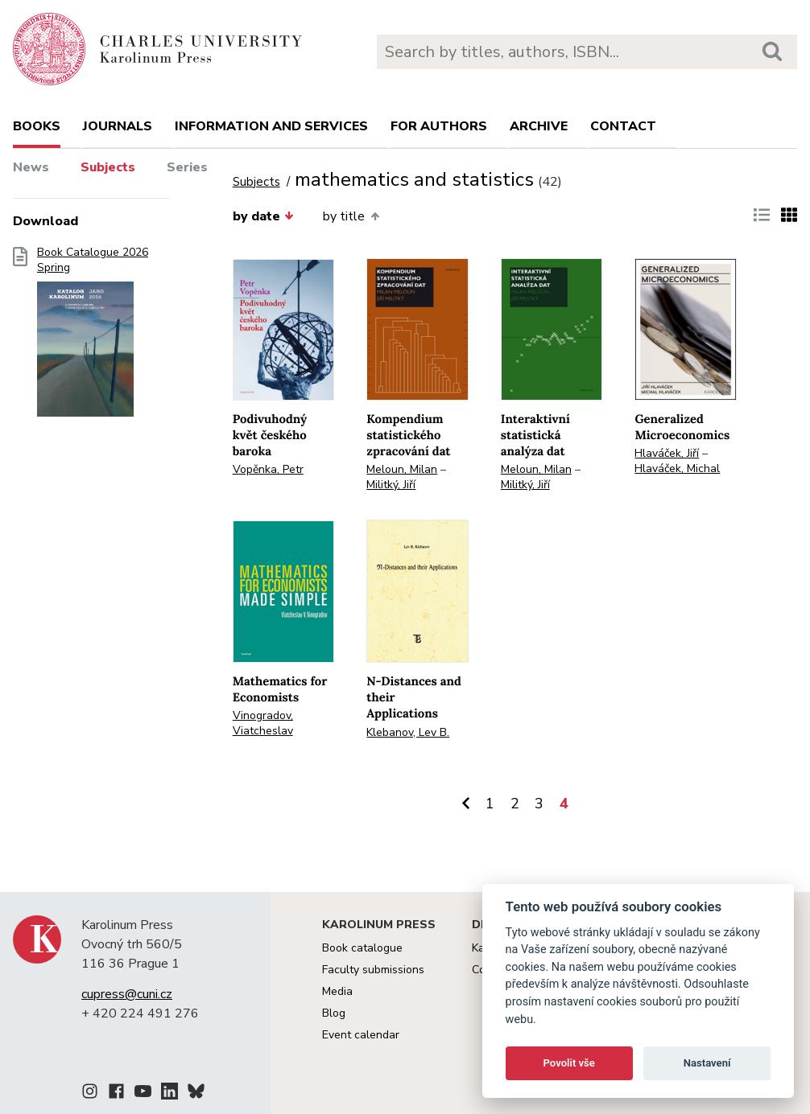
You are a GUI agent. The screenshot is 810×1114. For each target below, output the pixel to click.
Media (337, 991)
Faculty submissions (373, 969)
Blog (333, 1013)
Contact (623, 126)
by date (263, 216)
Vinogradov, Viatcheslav (263, 723)
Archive (539, 126)
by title (350, 216)
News (31, 167)
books (36, 126)
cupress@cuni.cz (126, 994)
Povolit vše (569, 1063)
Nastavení (707, 1063)
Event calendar (360, 1034)
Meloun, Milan (401, 469)
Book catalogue (362, 948)
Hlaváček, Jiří (666, 453)
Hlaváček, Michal (677, 468)
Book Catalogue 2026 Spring (92, 337)
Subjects (108, 167)
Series (187, 167)
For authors (439, 126)
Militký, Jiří (390, 484)
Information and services (271, 126)
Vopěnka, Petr (268, 469)
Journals (117, 126)
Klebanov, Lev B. (407, 732)
